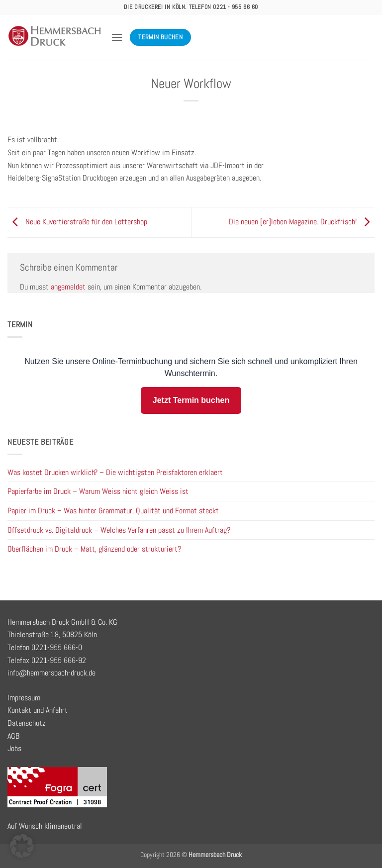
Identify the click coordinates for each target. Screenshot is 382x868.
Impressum (23, 697)
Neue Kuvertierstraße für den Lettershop (77, 221)
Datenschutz (26, 723)
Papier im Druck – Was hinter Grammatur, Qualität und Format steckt (113, 510)
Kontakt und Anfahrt (37, 710)
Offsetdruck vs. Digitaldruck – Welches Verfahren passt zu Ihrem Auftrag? (118, 530)
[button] (117, 37)
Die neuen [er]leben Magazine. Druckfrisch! (302, 221)
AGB (13, 736)
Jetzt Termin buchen (191, 400)
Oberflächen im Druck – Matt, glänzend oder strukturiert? (94, 549)
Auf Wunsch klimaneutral (44, 826)
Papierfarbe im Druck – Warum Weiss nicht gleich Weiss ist (98, 491)
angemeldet (68, 287)
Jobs (14, 748)
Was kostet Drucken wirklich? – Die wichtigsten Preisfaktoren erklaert (115, 472)
